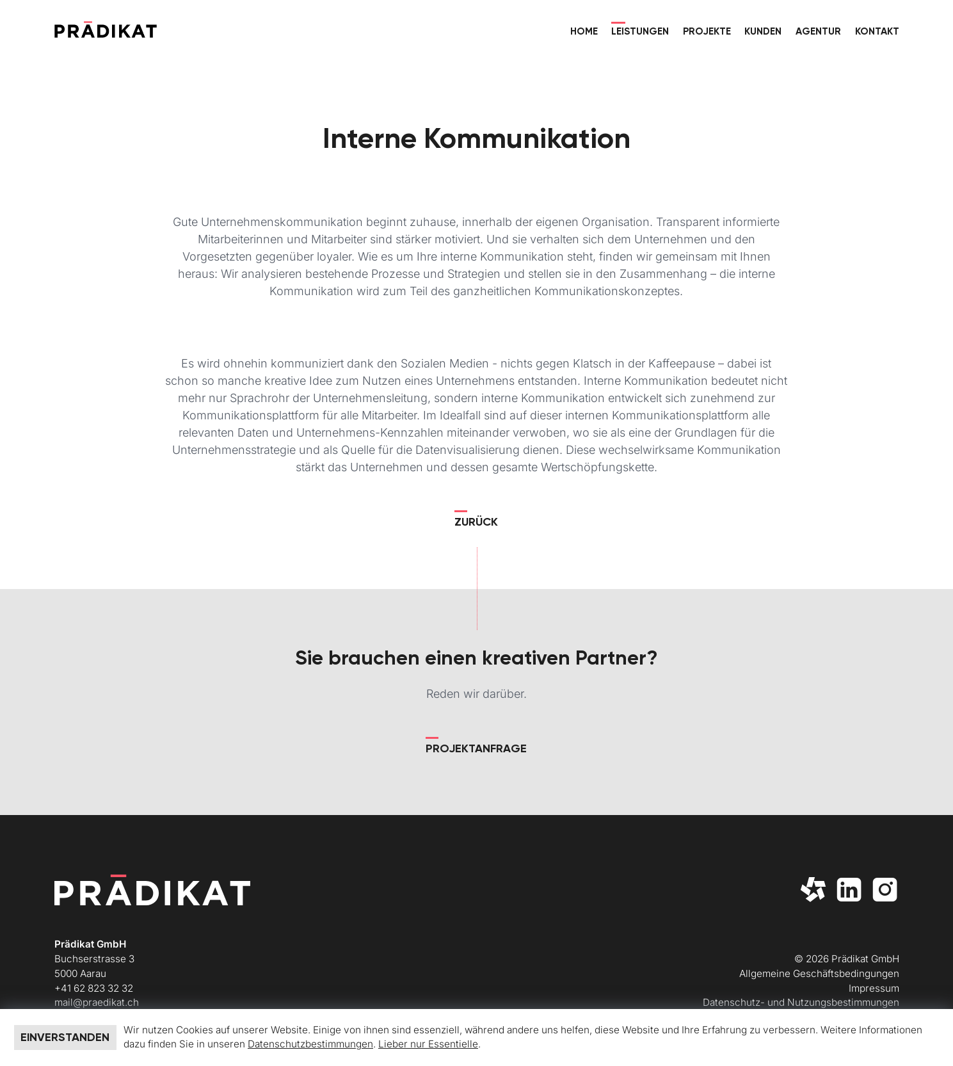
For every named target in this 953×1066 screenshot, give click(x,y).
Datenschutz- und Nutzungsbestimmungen (801, 1002)
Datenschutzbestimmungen (310, 1044)
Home (584, 31)
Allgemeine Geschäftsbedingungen (819, 973)
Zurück (476, 522)
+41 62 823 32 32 (93, 988)
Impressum (874, 988)
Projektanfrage (476, 748)
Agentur (818, 31)
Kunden (762, 31)
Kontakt (877, 31)
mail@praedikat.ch (96, 1002)
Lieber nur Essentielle (428, 1044)
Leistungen (640, 31)
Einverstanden (64, 1037)
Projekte (707, 31)
